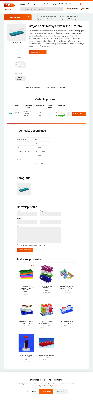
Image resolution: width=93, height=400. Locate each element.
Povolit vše (46, 392)
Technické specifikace (33, 87)
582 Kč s (60, 113)
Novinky (30, 4)
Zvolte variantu (37, 52)
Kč (81, 4)
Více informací (56, 386)
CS (87, 4)
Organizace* (44, 211)
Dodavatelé (42, 4)
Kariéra (49, 4)
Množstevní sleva (60, 115)
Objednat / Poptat (79, 113)
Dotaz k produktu (49, 87)
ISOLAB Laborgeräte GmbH (20, 65)
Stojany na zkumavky (43, 19)
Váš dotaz (20, 226)
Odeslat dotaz (25, 250)
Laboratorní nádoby (72, 16)
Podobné (62, 87)
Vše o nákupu (22, 3)
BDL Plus (54, 3)
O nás (35, 3)
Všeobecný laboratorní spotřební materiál (52, 16)
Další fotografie (17, 42)
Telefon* (43, 218)
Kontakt (61, 4)
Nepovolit (61, 392)
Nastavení (31, 392)
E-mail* (19, 218)
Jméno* (19, 211)
